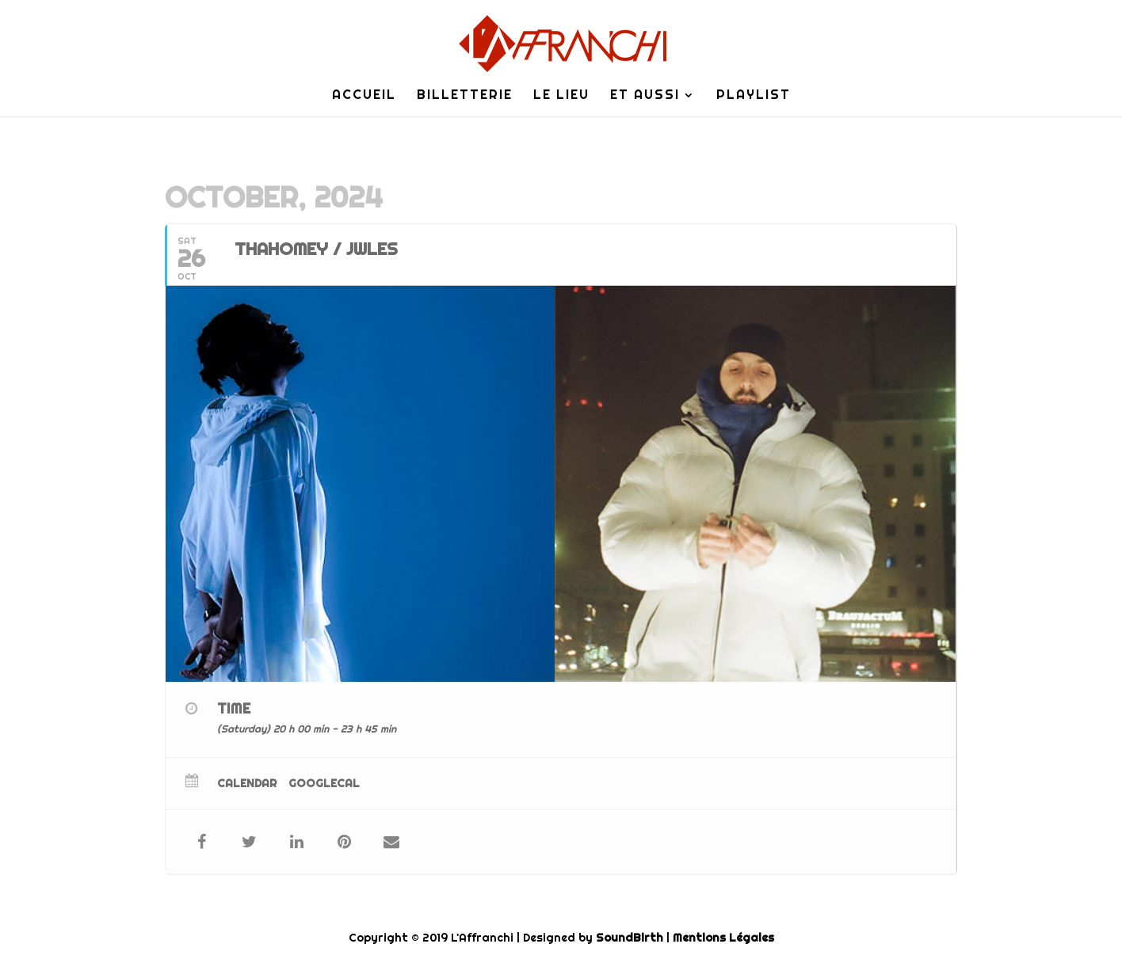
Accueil (364, 96)
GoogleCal (324, 783)
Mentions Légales (723, 937)
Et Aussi (645, 96)
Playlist (753, 96)
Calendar (247, 783)
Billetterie (465, 96)
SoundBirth (629, 937)
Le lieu (561, 96)
